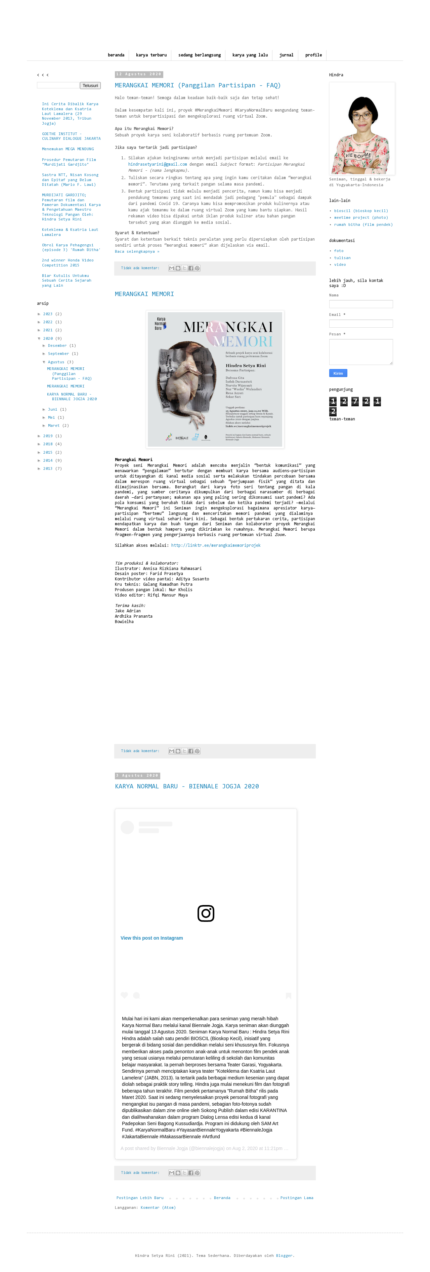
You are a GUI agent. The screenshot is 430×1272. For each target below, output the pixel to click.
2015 (49, 453)
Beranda (222, 1198)
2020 (49, 339)
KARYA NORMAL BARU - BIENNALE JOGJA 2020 (187, 786)
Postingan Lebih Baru (140, 1198)
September (60, 354)
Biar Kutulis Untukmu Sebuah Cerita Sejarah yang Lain (66, 281)
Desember (58, 346)
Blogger (284, 1256)
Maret (55, 426)
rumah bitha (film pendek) (363, 225)
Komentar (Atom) (158, 1208)
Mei (52, 418)
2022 (49, 322)
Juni (54, 410)
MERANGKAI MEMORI (144, 294)
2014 (49, 461)
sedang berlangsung (199, 55)
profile (313, 55)
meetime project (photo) (361, 218)
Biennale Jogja (172, 1148)
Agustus (57, 362)
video (340, 265)
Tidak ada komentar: (141, 268)
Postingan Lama (297, 1198)
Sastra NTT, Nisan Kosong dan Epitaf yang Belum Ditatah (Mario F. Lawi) (70, 180)
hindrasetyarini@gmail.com (157, 164)
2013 (49, 469)
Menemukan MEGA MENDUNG (68, 149)
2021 (49, 330)
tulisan (342, 258)
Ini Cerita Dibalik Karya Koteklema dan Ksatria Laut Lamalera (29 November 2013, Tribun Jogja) (70, 114)
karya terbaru (151, 55)
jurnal (287, 55)
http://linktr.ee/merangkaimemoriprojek (216, 545)
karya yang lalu (250, 55)
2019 (49, 436)
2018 (49, 444)
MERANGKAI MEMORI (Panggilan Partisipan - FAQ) (198, 85)
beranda (116, 55)
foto (339, 251)
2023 (49, 314)
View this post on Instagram (152, 938)
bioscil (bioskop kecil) (361, 211)
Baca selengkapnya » (137, 252)
